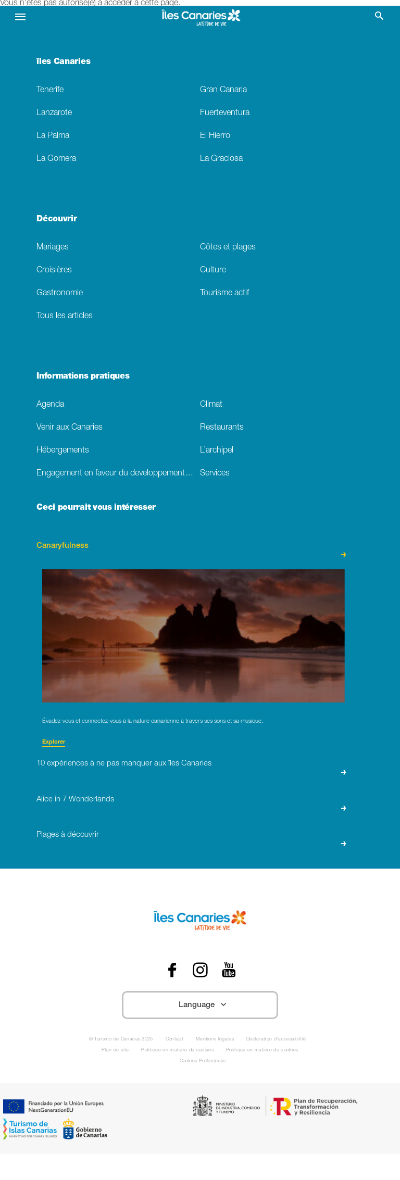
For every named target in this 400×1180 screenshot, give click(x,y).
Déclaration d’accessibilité (276, 1039)
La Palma (52, 136)
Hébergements (62, 450)
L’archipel (216, 450)
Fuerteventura (224, 113)
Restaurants (222, 427)
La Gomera (56, 159)
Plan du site (115, 1050)
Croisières (54, 270)
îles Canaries (63, 62)
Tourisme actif (224, 293)
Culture (213, 270)
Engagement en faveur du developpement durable (118, 473)
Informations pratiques (82, 377)
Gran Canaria (223, 90)
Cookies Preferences (203, 1061)
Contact (174, 1039)
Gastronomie (59, 293)
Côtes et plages (228, 247)
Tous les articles (64, 316)
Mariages (52, 247)
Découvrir (56, 220)
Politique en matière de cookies (177, 1050)
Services (215, 473)
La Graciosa (221, 159)
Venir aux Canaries (69, 427)
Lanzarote (54, 113)
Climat (211, 404)
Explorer (53, 742)
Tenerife (50, 90)
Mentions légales (215, 1039)
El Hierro (215, 136)
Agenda (50, 404)
